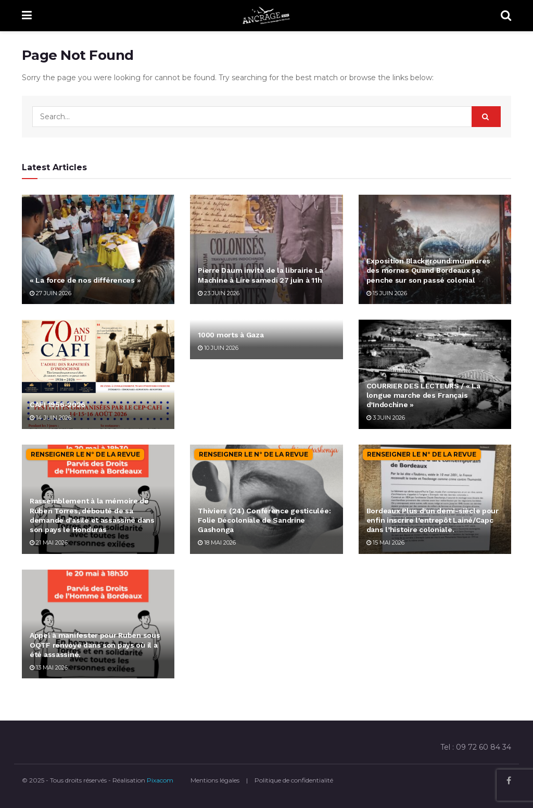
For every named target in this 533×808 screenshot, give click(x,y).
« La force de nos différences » (85, 280)
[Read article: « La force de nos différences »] (98, 249)
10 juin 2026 (218, 347)
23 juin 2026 (218, 293)
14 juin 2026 (50, 417)
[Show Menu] (27, 15)
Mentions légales (215, 780)
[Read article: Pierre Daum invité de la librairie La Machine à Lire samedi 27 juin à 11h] (266, 249)
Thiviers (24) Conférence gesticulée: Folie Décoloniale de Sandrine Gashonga (264, 520)
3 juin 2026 (385, 417)
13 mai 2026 (49, 667)
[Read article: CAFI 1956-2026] (98, 374)
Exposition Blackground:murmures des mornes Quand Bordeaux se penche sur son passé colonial (428, 270)
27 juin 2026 (50, 293)
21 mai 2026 (49, 542)
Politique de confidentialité (294, 780)
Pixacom (160, 780)
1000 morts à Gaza (230, 335)
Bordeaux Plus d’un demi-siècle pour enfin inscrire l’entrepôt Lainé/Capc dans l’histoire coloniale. (432, 520)
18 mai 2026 (217, 542)
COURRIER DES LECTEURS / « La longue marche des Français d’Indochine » (423, 395)
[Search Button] (506, 15)
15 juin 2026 (386, 293)
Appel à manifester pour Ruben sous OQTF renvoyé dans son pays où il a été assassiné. (95, 644)
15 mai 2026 (385, 542)
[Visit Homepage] (266, 15)
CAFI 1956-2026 (57, 404)
